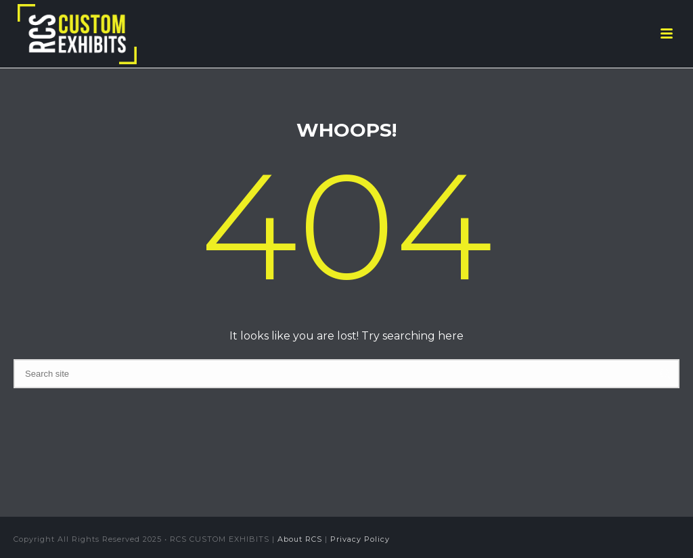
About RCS (299, 539)
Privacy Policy (360, 539)
